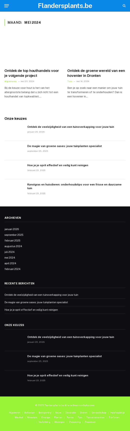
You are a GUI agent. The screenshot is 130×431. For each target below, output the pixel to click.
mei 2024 (9, 257)
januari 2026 (11, 229)
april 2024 (10, 263)
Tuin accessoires (95, 417)
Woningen (59, 422)
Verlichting (44, 422)
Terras (70, 417)
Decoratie (70, 412)
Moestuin (32, 417)
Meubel (19, 417)
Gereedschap (98, 412)
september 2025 (13, 234)
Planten (58, 417)
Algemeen (10, 81)
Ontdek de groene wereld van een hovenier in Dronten (96, 73)
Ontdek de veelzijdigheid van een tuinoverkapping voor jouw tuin (70, 126)
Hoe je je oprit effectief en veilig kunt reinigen (57, 165)
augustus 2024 (13, 246)
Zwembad (90, 422)
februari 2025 (12, 240)
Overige (45, 417)
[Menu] (6, 6)
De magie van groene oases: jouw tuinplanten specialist (64, 146)
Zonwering (75, 422)
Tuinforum (114, 417)
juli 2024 (9, 252)
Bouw (58, 412)
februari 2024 (12, 269)
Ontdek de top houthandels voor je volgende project (31, 73)
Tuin (69, 81)
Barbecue (29, 412)
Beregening (45, 412)
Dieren (83, 412)
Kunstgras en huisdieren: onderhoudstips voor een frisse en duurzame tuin (74, 186)
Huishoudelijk (117, 412)
